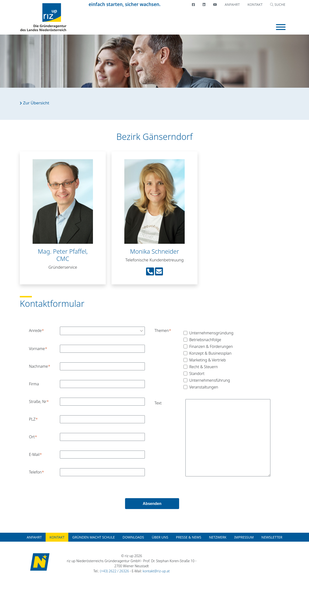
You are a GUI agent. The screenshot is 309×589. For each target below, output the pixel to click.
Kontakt (254, 4)
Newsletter (271, 537)
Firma (34, 384)
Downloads (133, 537)
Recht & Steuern (203, 366)
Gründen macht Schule (93, 537)
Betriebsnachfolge (205, 339)
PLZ (32, 419)
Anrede (35, 330)
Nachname (38, 366)
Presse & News (188, 537)
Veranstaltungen (203, 387)
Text (158, 403)
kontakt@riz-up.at (156, 571)
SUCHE (277, 4)
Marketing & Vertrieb (207, 360)
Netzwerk (217, 537)
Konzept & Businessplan (210, 353)
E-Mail (34, 454)
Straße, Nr (38, 401)
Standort (196, 373)
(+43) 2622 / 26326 (114, 571)
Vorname (37, 348)
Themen (161, 330)
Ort (32, 436)
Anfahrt (232, 4)
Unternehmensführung (209, 380)
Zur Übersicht (34, 103)
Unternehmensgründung (211, 332)
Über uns (160, 537)
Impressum (244, 537)
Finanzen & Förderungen (211, 346)
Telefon (35, 472)
